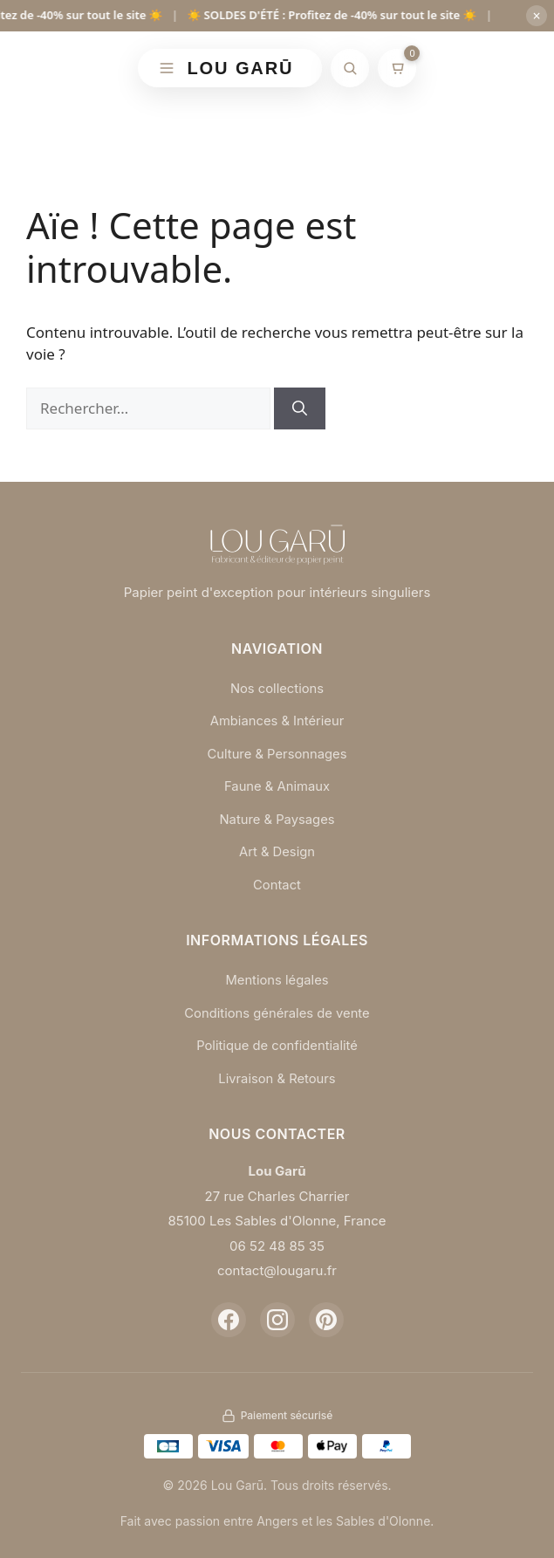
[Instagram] (277, 1319)
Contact (277, 884)
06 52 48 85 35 (277, 1246)
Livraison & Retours (277, 1078)
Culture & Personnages (277, 753)
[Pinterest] (326, 1319)
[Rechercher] (350, 68)
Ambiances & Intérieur (277, 720)
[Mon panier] (397, 68)
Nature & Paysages (276, 819)
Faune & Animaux (277, 786)
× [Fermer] (536, 15)
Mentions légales (277, 979)
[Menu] (166, 68)
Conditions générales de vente (277, 1013)
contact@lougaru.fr (277, 1270)
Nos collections (277, 688)
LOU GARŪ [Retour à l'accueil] (241, 68)
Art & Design (276, 851)
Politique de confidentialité (277, 1045)
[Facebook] (228, 1319)
